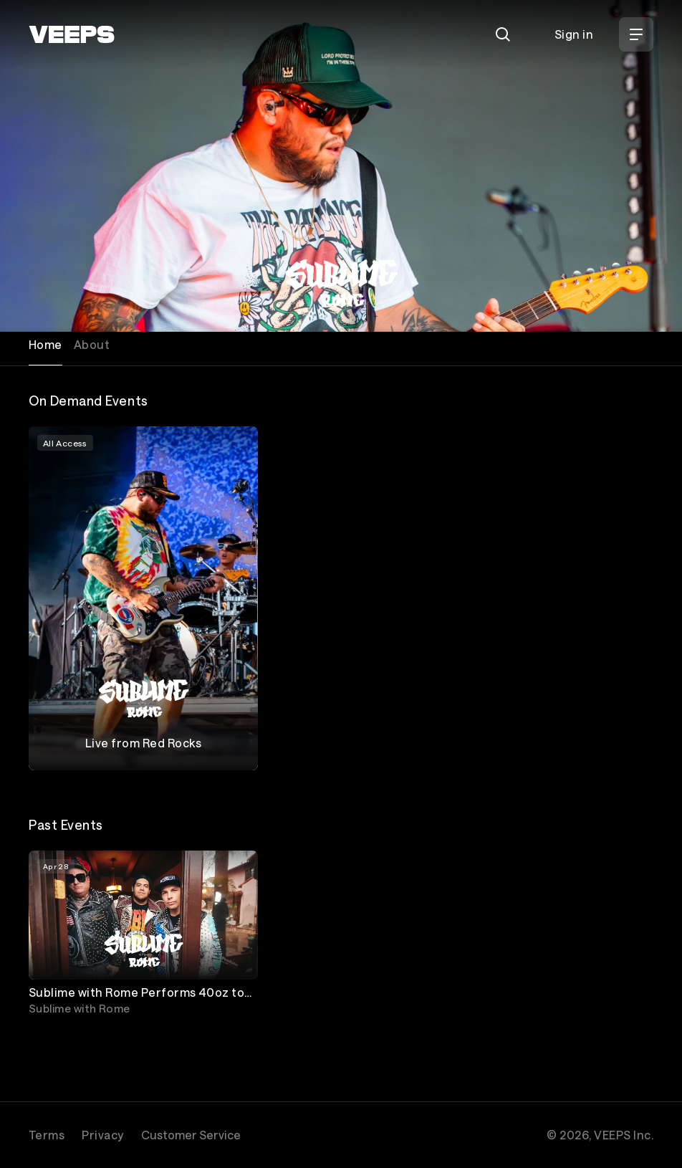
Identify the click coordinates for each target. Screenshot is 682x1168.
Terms (46, 1134)
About (92, 344)
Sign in (573, 34)
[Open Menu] (636, 34)
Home (45, 344)
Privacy (102, 1134)
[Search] (503, 34)
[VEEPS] (72, 34)
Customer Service (191, 1134)
